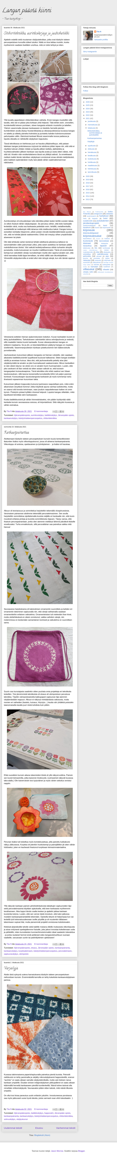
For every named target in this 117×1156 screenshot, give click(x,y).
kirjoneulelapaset (90, 233)
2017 (88, 186)
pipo (107, 256)
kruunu (98, 238)
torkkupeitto (106, 265)
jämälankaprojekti (91, 223)
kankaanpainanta (62, 948)
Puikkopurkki (99, 211)
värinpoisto (24, 954)
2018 (88, 183)
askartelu (109, 214)
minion (106, 250)
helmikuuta (92, 169)
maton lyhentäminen (90, 250)
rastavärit (98, 260)
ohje (97, 252)
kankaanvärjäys (10, 418)
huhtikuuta (92, 162)
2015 (88, 193)
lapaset (103, 246)
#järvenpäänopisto (22, 415)
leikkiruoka (86, 248)
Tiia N (99, 32)
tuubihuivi (107, 267)
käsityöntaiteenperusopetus (30, 418)
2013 (88, 199)
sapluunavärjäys (11, 954)
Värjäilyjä (11, 968)
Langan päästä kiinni (26, 11)
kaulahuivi (87, 227)
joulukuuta (92, 121)
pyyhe (107, 258)
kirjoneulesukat (92, 235)
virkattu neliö (88, 272)
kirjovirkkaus (87, 238)
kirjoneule (89, 230)
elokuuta (91, 149)
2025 (88, 105)
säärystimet (97, 262)
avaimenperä (91, 216)
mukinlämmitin (88, 252)
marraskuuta (93, 125)
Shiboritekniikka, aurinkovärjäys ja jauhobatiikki (36, 33)
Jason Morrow (57, 1151)
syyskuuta (92, 146)
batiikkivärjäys (51, 415)
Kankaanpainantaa (16, 433)
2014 (88, 196)
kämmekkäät (104, 241)
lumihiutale (106, 248)
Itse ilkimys (87, 211)
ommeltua (87, 254)
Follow (85, 91)
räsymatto (107, 260)
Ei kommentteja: (41, 411)
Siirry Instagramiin (90, 52)
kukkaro (107, 238)
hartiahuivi (104, 216)
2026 (88, 102)
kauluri (97, 227)
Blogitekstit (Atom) (42, 1135)
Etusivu (39, 1128)
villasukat (88, 269)
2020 (88, 176)
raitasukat (87, 260)
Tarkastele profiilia (101, 40)
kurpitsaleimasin (26, 951)
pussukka (96, 258)
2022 (88, 115)
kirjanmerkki (106, 227)
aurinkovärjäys (37, 415)
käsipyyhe (104, 243)
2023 (88, 112)
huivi (105, 218)
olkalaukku (107, 252)
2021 (88, 118)
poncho (85, 258)
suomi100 (86, 262)
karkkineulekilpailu (89, 225)
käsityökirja (87, 246)
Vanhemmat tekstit (65, 1128)
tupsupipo (94, 267)
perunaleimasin (65, 951)
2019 (88, 180)
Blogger (81, 1151)
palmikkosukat (102, 254)
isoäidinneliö (88, 221)
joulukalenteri (103, 221)
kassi (105, 225)
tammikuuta (92, 172)
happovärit (48, 1113)
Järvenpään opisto (66, 415)
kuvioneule (88, 241)
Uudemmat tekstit (13, 1128)
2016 (88, 189)
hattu (85, 218)
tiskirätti (96, 265)
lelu (96, 248)
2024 (88, 109)
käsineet (87, 243)
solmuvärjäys (9, 1119)
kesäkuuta (92, 156)
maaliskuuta (92, 165)
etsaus (34, 948)
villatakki (106, 269)
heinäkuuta (92, 152)
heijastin (95, 218)
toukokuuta (92, 159)
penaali (98, 256)
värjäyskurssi (22, 1119)
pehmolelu (87, 256)
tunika (85, 266)
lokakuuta (92, 128)
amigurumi (98, 214)
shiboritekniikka (50, 418)
